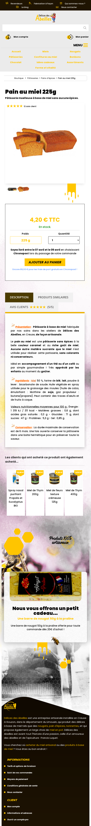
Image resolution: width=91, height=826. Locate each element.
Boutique (19, 78)
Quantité (64, 233)
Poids (26, 233)
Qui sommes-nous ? (72, 3)
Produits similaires (53, 297)
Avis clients (32, 307)
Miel (33, 380)
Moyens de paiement (17, 779)
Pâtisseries (32, 78)
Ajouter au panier (45, 262)
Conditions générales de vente (22, 785)
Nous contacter (66, 7)
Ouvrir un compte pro (17, 819)
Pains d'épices (48, 78)
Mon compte (13, 806)
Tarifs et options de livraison (21, 766)
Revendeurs (14, 3)
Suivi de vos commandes (19, 772)
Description (19, 297)
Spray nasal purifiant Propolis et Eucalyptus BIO (15, 498)
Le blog (22, 7)
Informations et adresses (19, 813)
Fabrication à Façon (41, 3)
